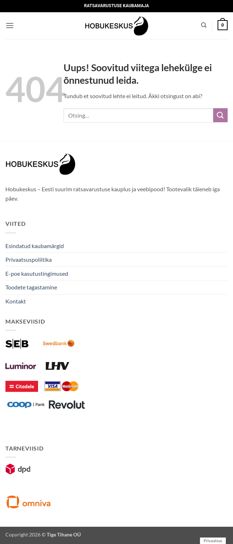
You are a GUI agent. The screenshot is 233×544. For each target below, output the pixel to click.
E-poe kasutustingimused (36, 273)
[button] (9, 25)
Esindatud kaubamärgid (34, 245)
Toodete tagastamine (31, 287)
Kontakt (15, 301)
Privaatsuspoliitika (28, 259)
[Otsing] (203, 25)
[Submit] (220, 115)
